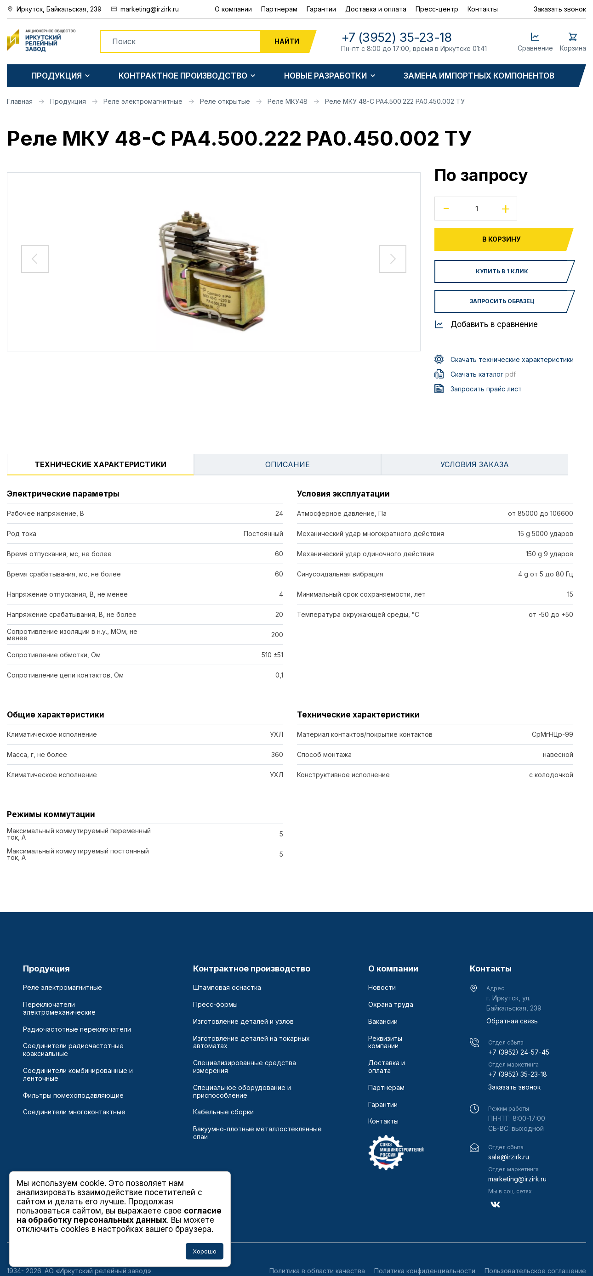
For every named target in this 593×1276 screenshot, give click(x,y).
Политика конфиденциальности (424, 1271)
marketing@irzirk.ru (517, 1179)
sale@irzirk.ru (508, 1157)
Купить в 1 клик (502, 271)
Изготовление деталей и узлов (243, 1021)
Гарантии (321, 9)
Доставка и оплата (375, 9)
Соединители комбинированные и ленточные (78, 1074)
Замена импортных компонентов (479, 76)
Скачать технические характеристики (512, 359)
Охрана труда (390, 1004)
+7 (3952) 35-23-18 (517, 1074)
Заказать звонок (560, 9)
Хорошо (205, 1251)
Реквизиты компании (385, 1042)
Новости (382, 987)
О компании (233, 9)
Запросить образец (502, 301)
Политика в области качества (317, 1271)
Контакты (483, 9)
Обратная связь (512, 1021)
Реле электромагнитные (62, 987)
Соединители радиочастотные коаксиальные (73, 1049)
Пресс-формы (215, 1004)
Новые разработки (325, 76)
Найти (286, 41)
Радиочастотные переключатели (77, 1029)
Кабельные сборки (223, 1112)
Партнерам (279, 9)
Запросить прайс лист (486, 389)
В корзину (501, 239)
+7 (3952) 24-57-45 (518, 1052)
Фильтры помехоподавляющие (73, 1095)
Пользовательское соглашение (535, 1271)
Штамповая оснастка (227, 987)
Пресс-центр (437, 9)
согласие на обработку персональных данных (119, 1215)
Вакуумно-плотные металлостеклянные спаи (257, 1132)
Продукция (56, 76)
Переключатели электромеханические (59, 1008)
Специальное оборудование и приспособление (242, 1091)
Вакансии (383, 1021)
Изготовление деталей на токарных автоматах (251, 1042)
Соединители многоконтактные (74, 1112)
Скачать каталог (483, 374)
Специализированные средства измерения (244, 1066)
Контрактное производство (183, 76)
